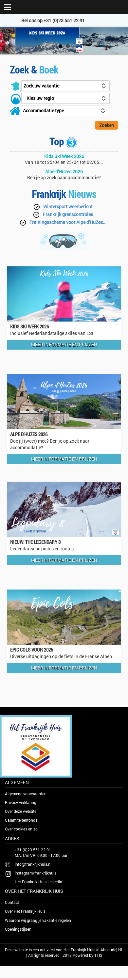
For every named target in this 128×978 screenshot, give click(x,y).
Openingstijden (18, 929)
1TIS (98, 955)
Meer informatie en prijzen (64, 344)
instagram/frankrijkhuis (35, 872)
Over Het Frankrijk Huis (25, 911)
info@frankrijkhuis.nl (33, 864)
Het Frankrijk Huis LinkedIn (38, 881)
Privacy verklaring (20, 802)
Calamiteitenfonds (21, 820)
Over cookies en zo (21, 828)
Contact (12, 902)
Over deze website (20, 811)
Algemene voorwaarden (25, 793)
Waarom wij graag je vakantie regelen (38, 920)
